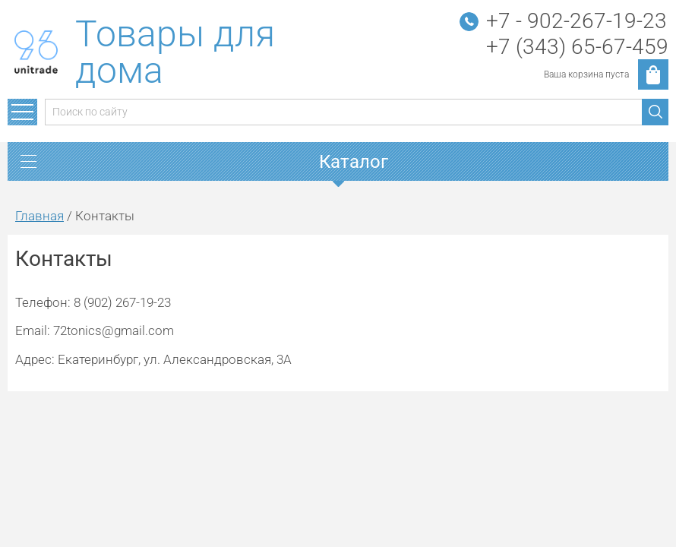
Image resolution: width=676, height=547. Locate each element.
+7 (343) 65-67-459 (577, 46)
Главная (39, 215)
